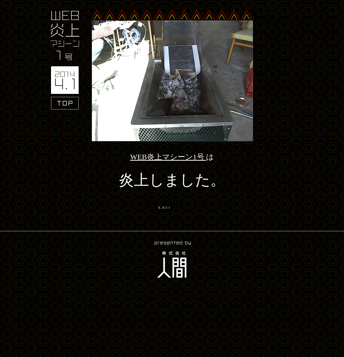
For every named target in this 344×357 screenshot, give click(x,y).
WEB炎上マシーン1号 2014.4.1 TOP (64, 60)
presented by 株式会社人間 (172, 260)
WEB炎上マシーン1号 (168, 157)
